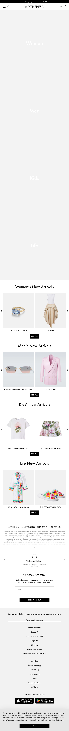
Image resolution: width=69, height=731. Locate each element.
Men (34, 111)
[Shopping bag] (65, 7)
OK (34, 726)
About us (34, 661)
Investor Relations (34, 682)
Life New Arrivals (34, 464)
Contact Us (34, 632)
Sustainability (34, 669)
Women (34, 43)
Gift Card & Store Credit (34, 636)
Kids (34, 178)
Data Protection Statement (53, 720)
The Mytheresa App (34, 665)
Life (34, 246)
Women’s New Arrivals (34, 287)
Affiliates (34, 687)
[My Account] (61, 7)
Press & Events (34, 674)
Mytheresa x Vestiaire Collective (34, 653)
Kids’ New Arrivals (34, 405)
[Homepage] (34, 6)
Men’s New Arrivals (34, 346)
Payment (34, 640)
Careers (34, 678)
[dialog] (34, 720)
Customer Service (34, 627)
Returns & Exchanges (34, 649)
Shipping (34, 645)
